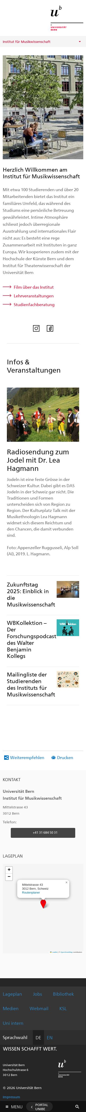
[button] (43, 904)
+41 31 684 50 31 (45, 832)
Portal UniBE (41, 1106)
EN (50, 1037)
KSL (63, 1008)
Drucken (65, 757)
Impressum (11, 1097)
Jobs (37, 994)
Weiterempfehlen (27, 757)
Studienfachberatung (34, 304)
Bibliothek (63, 994)
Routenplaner (31, 892)
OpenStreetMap (67, 952)
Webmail (39, 1008)
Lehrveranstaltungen (34, 296)
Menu (16, 1105)
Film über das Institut (34, 287)
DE (38, 1037)
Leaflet (53, 952)
